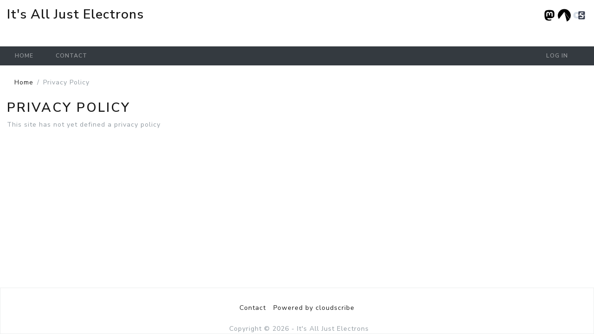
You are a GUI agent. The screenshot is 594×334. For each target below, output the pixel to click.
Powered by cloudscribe (314, 307)
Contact (71, 55)
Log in (557, 55)
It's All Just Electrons (75, 14)
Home (24, 55)
